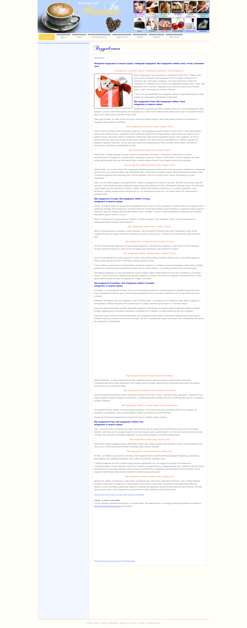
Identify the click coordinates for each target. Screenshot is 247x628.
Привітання (99, 58)
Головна (47, 37)
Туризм (156, 37)
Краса (63, 37)
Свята (79, 37)
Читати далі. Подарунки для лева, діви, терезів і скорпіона (119, 494)
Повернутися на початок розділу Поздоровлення (114, 561)
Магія (140, 37)
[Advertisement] (63, 94)
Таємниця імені (153, 623)
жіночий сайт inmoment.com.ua (107, 506)
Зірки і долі (122, 37)
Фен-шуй (174, 37)
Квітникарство (99, 37)
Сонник (141, 623)
